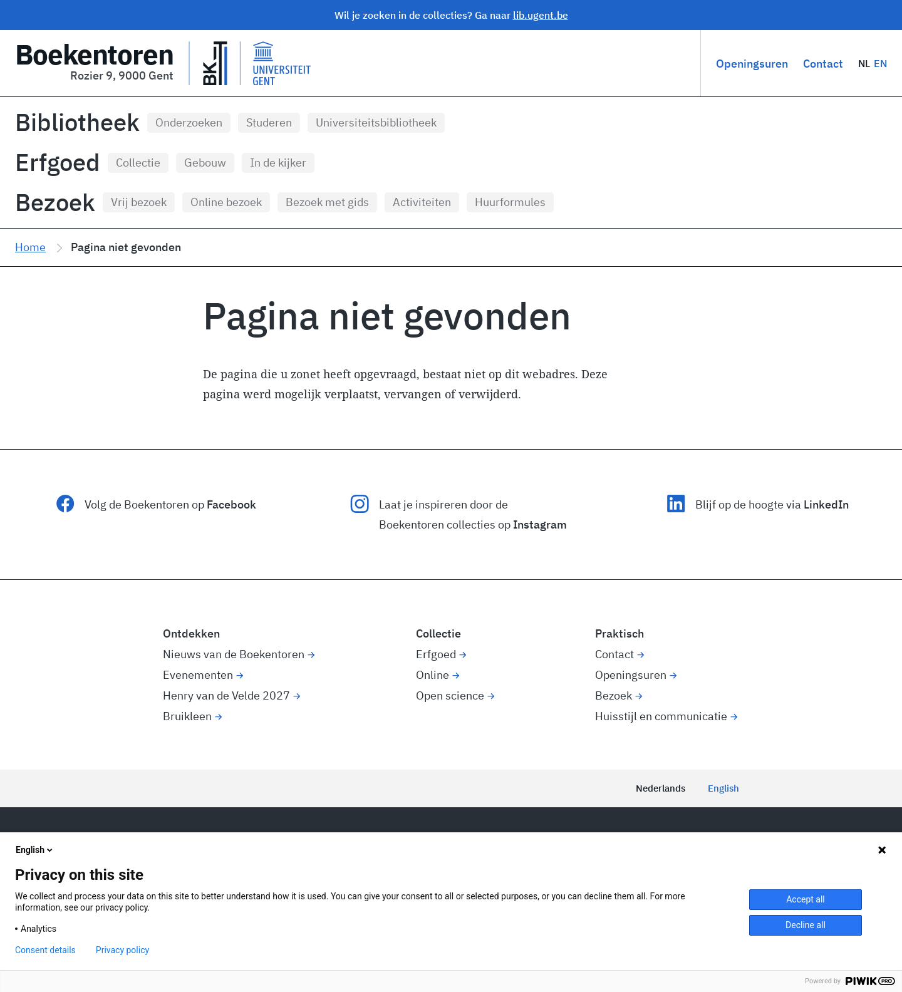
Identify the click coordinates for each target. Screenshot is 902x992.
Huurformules (510, 202)
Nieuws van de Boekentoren (233, 654)
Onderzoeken (188, 122)
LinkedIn (826, 504)
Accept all (805, 899)
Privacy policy (122, 950)
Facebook (231, 504)
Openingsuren (752, 63)
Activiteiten (422, 202)
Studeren (269, 122)
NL (864, 63)
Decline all (805, 925)
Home (30, 247)
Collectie (138, 162)
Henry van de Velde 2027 (226, 695)
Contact (823, 63)
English (723, 788)
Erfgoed (57, 162)
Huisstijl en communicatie (661, 716)
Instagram (540, 524)
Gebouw (205, 162)
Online (432, 675)
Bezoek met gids (327, 202)
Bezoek (55, 202)
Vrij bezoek (139, 202)
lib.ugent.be (540, 15)
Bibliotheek (77, 122)
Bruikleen (187, 716)
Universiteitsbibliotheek (376, 122)
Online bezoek (226, 202)
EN (880, 63)
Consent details (45, 950)
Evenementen (198, 675)
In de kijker (278, 162)
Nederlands (660, 788)
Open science (450, 695)
